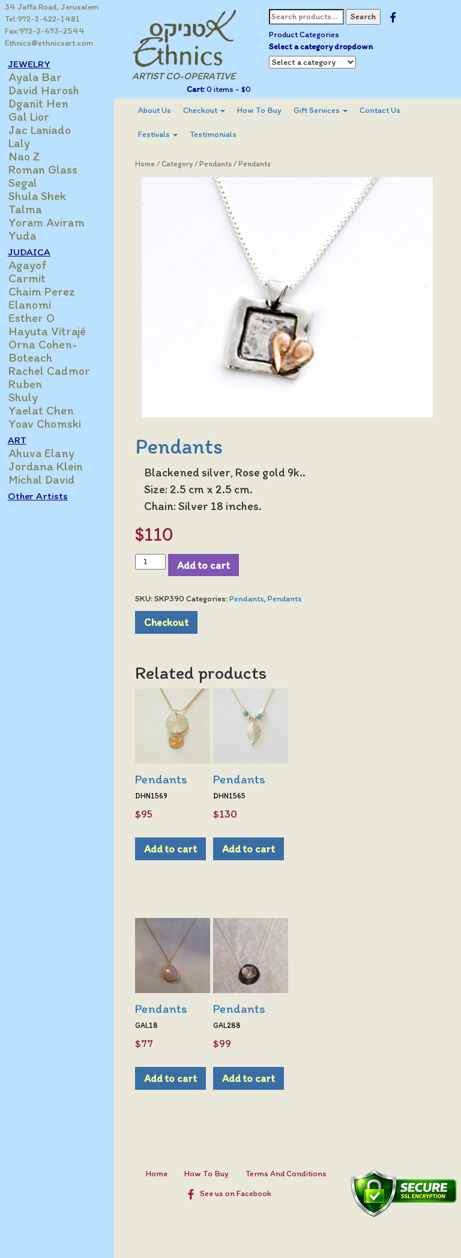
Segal (29, 182)
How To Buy (265, 110)
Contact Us (386, 110)
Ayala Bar (41, 77)
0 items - (231, 89)
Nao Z (31, 156)
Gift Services (327, 110)
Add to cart (209, 565)
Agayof (34, 265)
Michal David (48, 479)
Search (366, 16)
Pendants (221, 163)
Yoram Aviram (53, 222)
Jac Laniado (46, 129)
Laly (26, 143)
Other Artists (44, 496)
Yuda (29, 235)
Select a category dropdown (324, 46)
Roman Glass (49, 169)
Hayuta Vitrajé (53, 331)
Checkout (210, 110)
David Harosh (50, 90)
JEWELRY (35, 64)
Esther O (38, 317)
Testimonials (219, 134)
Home (151, 163)
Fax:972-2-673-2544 (45, 31)
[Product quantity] (156, 562)
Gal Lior (35, 116)
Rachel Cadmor (56, 370)
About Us (160, 110)
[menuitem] (160, 111)
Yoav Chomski (51, 423)
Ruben (32, 383)
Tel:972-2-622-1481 (42, 19)
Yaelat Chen (47, 410)
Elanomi (36, 304)
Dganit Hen (45, 103)
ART (23, 440)
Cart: (199, 89)
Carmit (33, 278)
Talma (31, 209)
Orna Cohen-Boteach (49, 351)
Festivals (164, 134)
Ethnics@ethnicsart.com (49, 43)
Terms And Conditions (289, 1173)
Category (183, 163)
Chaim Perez (48, 291)
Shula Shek (44, 195)
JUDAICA (35, 252)
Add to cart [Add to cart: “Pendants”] (176, 848)
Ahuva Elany (48, 453)
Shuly (29, 397)
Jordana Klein (52, 466)
